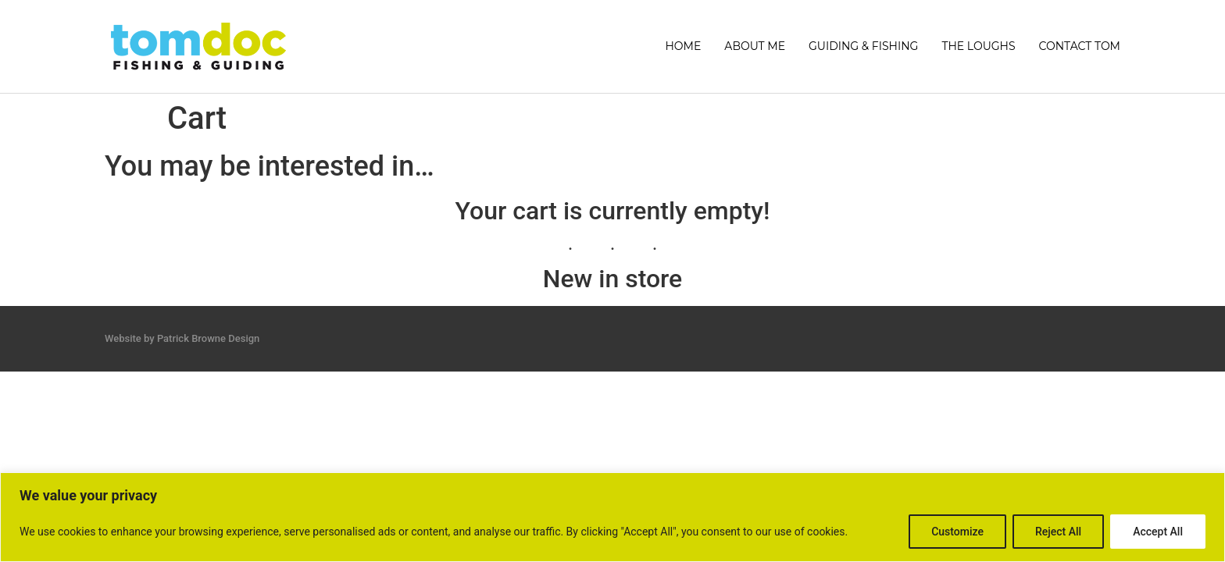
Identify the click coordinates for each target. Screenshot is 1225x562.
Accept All (1158, 531)
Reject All (1058, 531)
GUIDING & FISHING (863, 46)
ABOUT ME (754, 46)
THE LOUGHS (978, 46)
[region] (612, 517)
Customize (957, 531)
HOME (683, 46)
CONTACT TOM (1079, 46)
